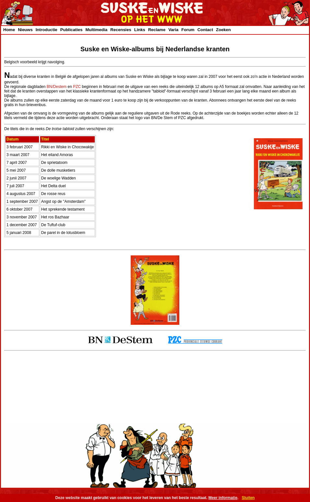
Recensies (120, 29)
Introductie (46, 29)
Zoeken (223, 29)
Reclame (156, 29)
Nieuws (25, 29)
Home (9, 29)
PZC (77, 86)
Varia (173, 29)
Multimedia (96, 29)
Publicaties (71, 29)
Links (139, 29)
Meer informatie (223, 498)
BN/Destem (56, 86)
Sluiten (248, 498)
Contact (205, 29)
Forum (187, 29)
